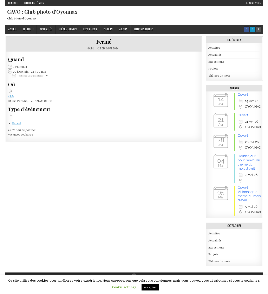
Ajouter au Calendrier (28, 75)
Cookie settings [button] (124, 287)
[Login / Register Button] (252, 29)
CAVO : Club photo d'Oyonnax (42, 11)
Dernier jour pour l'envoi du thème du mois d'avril (249, 162)
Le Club (27, 29)
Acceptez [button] (150, 287)
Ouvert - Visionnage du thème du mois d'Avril (249, 194)
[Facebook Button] (246, 29)
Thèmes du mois (68, 29)
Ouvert (243, 95)
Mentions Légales (34, 3)
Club (11, 96)
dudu (91, 48)
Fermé (103, 41)
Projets (108, 29)
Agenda (123, 29)
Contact (13, 3)
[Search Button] (258, 29)
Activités (214, 47)
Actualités (46, 29)
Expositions (90, 29)
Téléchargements (143, 29)
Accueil (12, 29)
